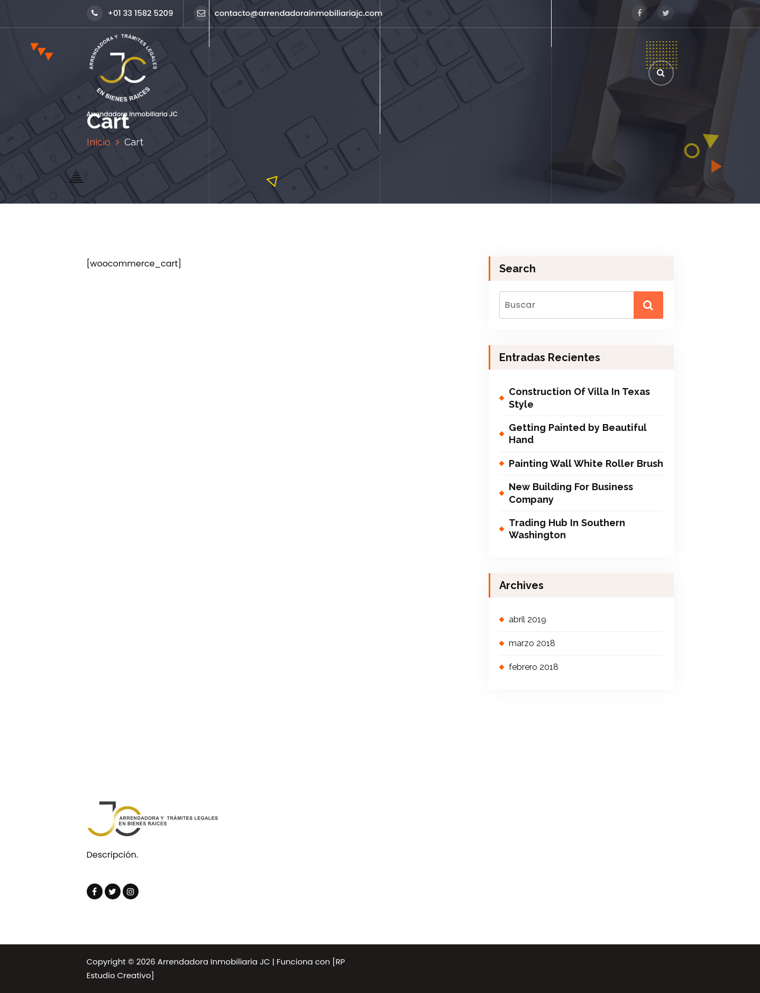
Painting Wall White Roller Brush (586, 463)
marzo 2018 (532, 643)
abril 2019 (527, 619)
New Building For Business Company (571, 492)
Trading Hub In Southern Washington (567, 528)
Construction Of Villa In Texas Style (579, 397)
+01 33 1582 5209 (130, 13)
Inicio (99, 142)
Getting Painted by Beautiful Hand (578, 433)
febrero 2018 (533, 667)
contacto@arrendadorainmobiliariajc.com (288, 13)
